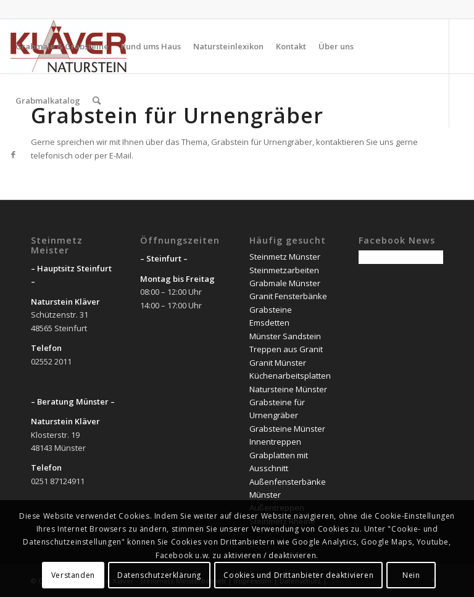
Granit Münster (277, 362)
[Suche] (96, 100)
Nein (411, 575)
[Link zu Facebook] (13, 154)
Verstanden (73, 575)
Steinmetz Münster (284, 256)
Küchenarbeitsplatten (290, 375)
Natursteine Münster (288, 389)
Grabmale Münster (284, 283)
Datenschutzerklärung (159, 575)
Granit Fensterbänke (288, 296)
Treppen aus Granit (286, 349)
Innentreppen (275, 441)
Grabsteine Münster (287, 428)
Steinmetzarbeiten (284, 270)
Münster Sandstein (285, 336)
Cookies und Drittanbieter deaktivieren (298, 575)
